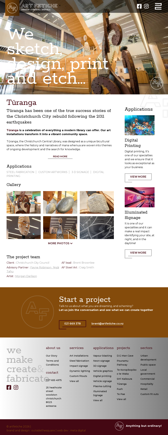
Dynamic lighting (80, 371)
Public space (148, 364)
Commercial (147, 378)
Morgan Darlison (26, 276)
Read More (60, 156)
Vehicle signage (102, 381)
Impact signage (79, 365)
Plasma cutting (102, 386)
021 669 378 (74, 325)
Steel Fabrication (20, 172)
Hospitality (146, 383)
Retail (143, 389)
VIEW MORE (140, 178)
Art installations (79, 355)
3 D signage (80, 172)
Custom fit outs (149, 394)
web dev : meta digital (71, 430)
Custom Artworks (52, 172)
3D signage (100, 365)
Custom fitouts (78, 376)
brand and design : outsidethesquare (31, 430)
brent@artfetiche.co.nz (108, 323)
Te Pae (121, 394)
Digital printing (102, 376)
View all (74, 381)
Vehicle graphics (103, 371)
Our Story (51, 355)
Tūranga (12, 130)
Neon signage (101, 360)
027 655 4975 (54, 380)
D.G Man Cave (125, 355)
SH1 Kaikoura (124, 378)
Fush (120, 389)
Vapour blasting (102, 355)
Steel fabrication (79, 360)
